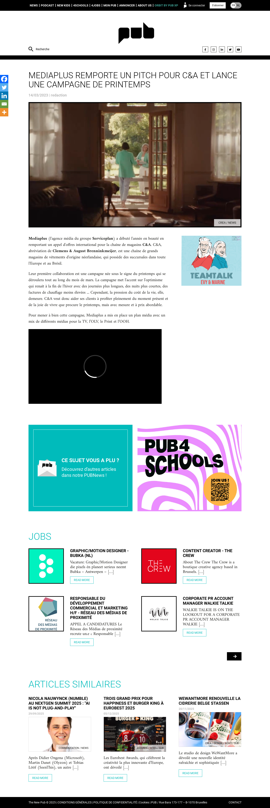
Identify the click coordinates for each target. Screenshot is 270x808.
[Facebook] (4, 79)
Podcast (47, 5)
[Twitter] (4, 87)
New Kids (63, 5)
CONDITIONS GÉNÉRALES (75, 802)
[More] (4, 112)
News (34, 5)
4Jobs (95, 5)
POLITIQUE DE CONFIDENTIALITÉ (115, 802)
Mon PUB (109, 5)
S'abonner (218, 5)
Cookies (144, 802)
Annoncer (127, 5)
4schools (80, 5)
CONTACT (235, 802)
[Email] (4, 104)
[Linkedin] (4, 96)
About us (145, 5)
